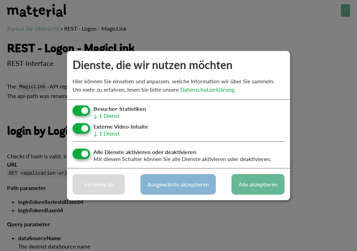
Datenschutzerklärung (207, 89)
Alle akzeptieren (258, 184)
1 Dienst (106, 115)
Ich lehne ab (98, 184)
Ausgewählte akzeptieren (178, 184)
